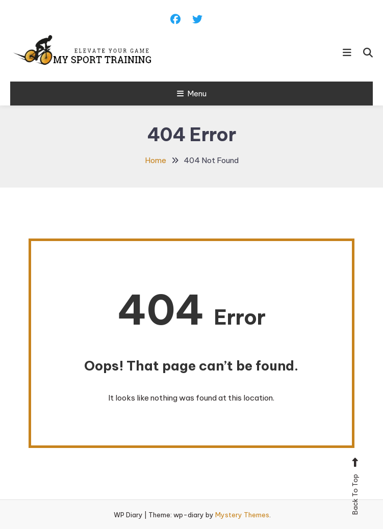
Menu (192, 93)
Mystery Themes (242, 515)
